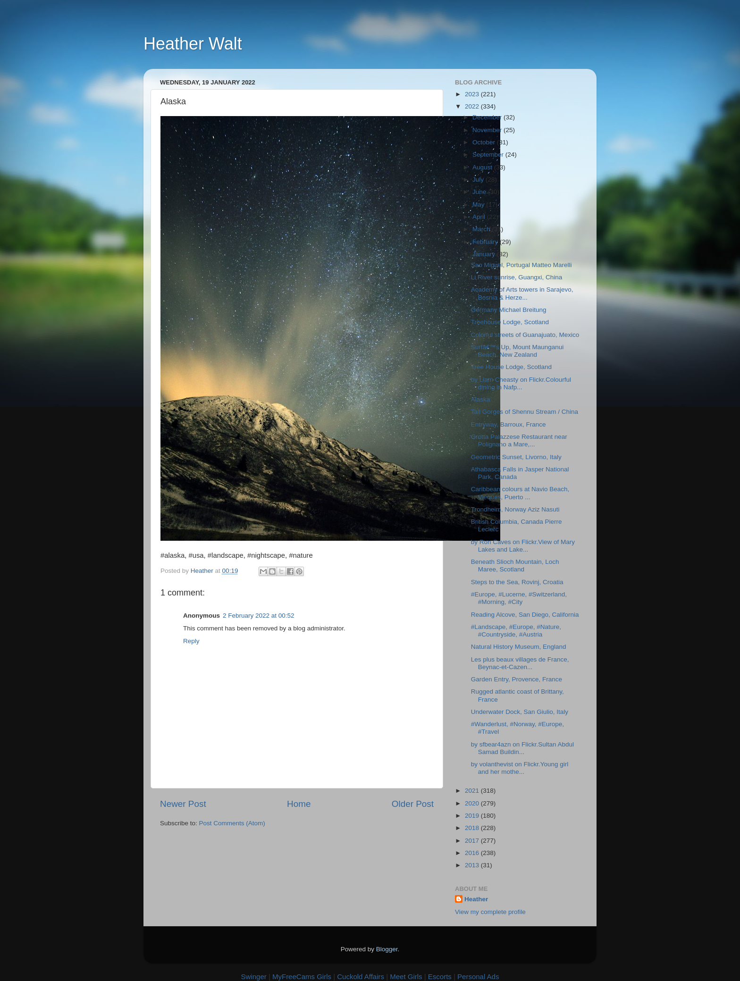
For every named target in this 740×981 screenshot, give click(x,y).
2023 (473, 94)
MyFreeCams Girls (301, 977)
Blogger (387, 949)
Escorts (440, 977)
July (479, 179)
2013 (473, 865)
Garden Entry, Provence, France (516, 679)
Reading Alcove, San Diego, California (525, 614)
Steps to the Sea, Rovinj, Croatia (517, 582)
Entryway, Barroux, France (508, 424)
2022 (473, 106)
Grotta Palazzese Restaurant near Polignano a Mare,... (519, 440)
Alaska (480, 399)
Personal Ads (478, 977)
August (483, 167)
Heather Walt (192, 43)
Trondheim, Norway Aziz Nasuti (515, 509)
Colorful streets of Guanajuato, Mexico (525, 334)
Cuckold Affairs (360, 977)
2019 (473, 815)
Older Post (413, 804)
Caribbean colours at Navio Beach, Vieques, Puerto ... (520, 493)
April (479, 216)
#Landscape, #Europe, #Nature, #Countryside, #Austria (516, 630)
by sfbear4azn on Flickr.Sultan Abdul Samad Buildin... (522, 748)
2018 (473, 827)
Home (299, 804)
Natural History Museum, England (518, 646)
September (488, 154)
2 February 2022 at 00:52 (258, 615)
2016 (473, 852)
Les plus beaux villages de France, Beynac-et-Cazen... (520, 663)
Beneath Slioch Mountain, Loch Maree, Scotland (515, 565)
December (488, 117)
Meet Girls (406, 977)
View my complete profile (490, 911)
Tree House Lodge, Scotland (511, 366)
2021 (473, 790)
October (484, 142)
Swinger (254, 977)
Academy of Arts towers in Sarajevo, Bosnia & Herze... (522, 293)
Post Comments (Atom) (232, 823)
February (486, 241)
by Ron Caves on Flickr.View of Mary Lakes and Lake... (523, 545)
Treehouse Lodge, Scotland (510, 322)
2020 (473, 803)
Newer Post (183, 804)
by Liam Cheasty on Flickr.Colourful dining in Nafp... (521, 383)
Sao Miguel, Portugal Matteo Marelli (521, 264)
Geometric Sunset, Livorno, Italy (516, 457)
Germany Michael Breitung (509, 309)
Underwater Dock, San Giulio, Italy (519, 711)
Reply (191, 641)
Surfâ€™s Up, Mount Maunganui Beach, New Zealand (517, 351)
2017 (473, 840)
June (480, 191)
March (482, 229)
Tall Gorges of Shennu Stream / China (524, 411)
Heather (476, 899)
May (479, 204)
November (488, 130)
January (484, 254)
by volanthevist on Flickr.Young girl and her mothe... (520, 768)
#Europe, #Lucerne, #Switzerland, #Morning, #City (519, 598)
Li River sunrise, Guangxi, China (517, 277)
